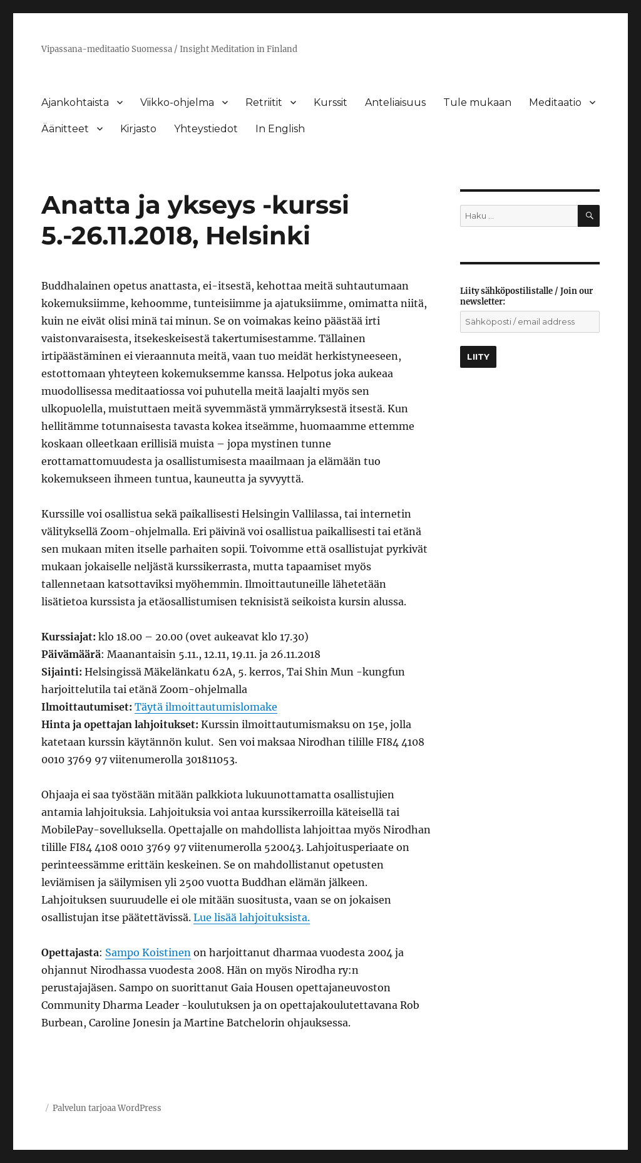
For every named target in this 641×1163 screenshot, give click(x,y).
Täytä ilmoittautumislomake (206, 707)
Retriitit (263, 102)
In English (280, 129)
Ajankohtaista (75, 102)
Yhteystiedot (206, 129)
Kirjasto (138, 129)
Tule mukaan (477, 102)
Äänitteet (65, 129)
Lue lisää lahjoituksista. (251, 917)
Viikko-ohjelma (177, 102)
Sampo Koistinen (148, 952)
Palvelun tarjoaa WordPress (107, 1108)
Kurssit (330, 102)
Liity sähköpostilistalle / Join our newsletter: (526, 296)
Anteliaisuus (395, 102)
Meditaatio (555, 102)
